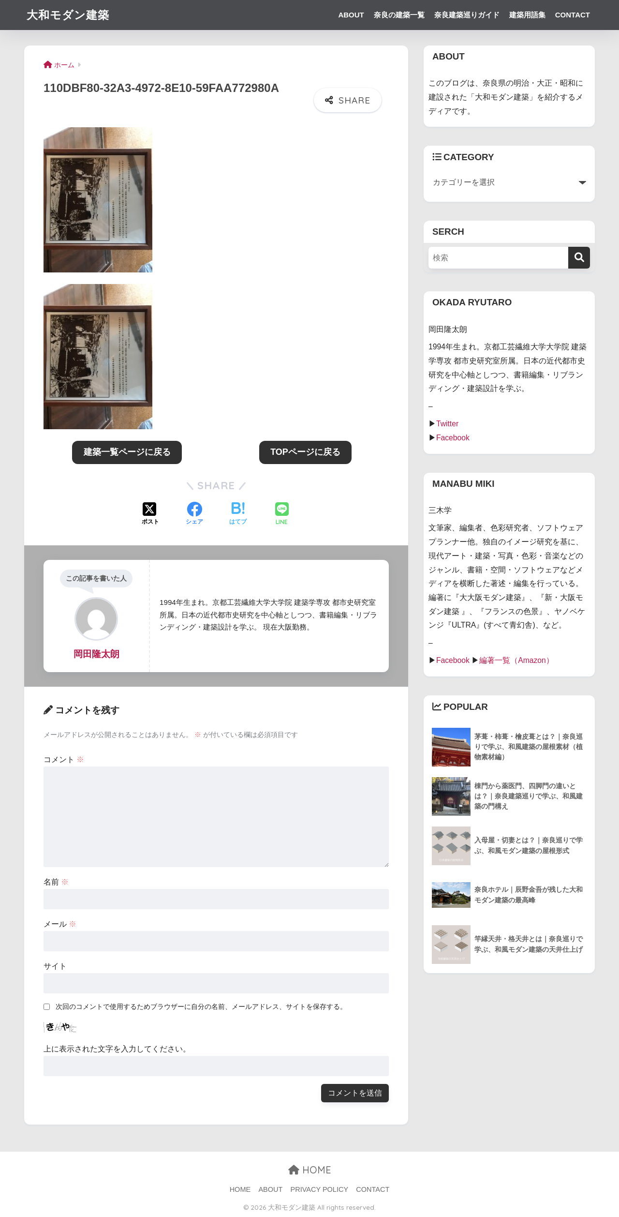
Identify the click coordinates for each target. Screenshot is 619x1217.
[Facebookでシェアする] (194, 514)
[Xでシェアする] (150, 514)
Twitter (447, 424)
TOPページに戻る (305, 452)
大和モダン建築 (68, 15)
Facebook (453, 438)
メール (60, 924)
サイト (55, 966)
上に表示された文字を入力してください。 (117, 1049)
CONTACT (572, 15)
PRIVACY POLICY (320, 1189)
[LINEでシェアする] (282, 514)
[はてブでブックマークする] (238, 514)
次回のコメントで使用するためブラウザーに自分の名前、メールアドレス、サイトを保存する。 (201, 1006)
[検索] (579, 258)
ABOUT (351, 15)
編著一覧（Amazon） (516, 660)
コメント (64, 759)
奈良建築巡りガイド (467, 15)
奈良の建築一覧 (399, 15)
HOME (309, 1170)
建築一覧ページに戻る (127, 452)
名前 (56, 882)
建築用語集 (527, 15)
